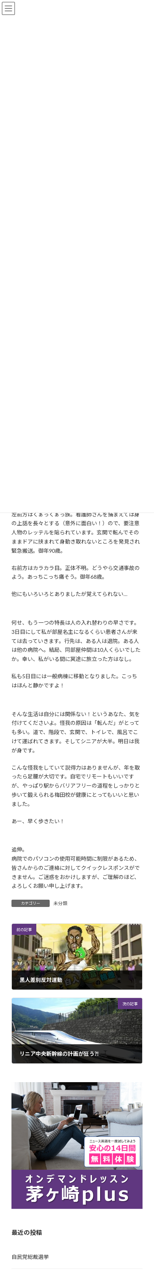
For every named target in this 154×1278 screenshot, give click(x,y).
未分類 (60, 903)
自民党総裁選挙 (30, 1257)
